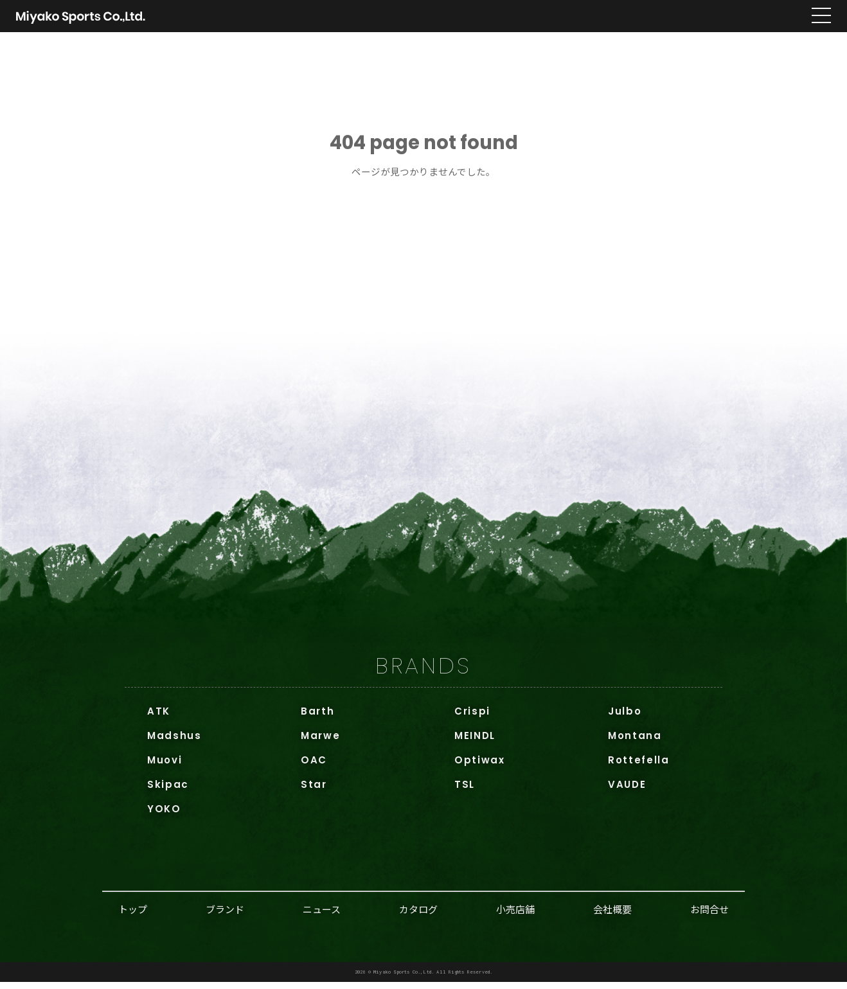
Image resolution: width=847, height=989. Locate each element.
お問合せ (709, 916)
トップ (132, 916)
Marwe (320, 742)
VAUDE (627, 791)
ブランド (225, 916)
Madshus (174, 742)
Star (314, 791)
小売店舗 (515, 916)
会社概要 (612, 916)
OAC (314, 767)
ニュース (322, 916)
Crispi (472, 718)
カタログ (418, 916)
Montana (635, 742)
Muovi (164, 767)
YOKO (164, 816)
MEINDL (474, 742)
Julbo (624, 718)
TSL (464, 791)
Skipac (168, 791)
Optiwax (479, 767)
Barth (317, 718)
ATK (158, 718)
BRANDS (423, 672)
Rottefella (639, 767)
